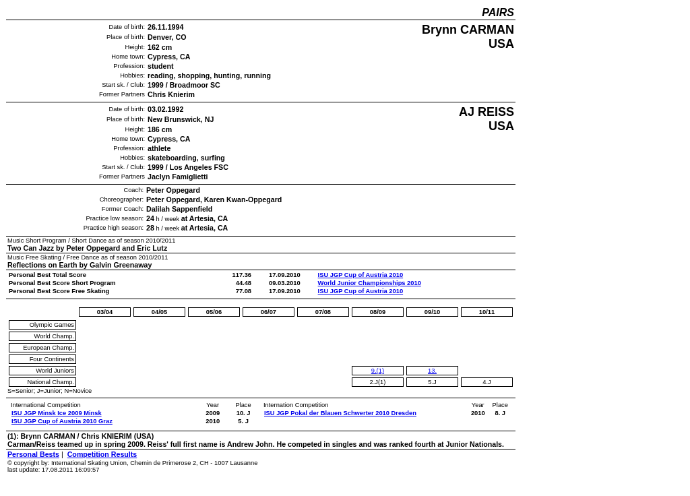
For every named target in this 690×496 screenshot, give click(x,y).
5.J (432, 382)
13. (432, 370)
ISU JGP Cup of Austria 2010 (361, 275)
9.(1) (377, 370)
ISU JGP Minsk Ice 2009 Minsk (56, 413)
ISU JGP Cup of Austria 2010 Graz (62, 421)
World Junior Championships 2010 (369, 283)
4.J (486, 382)
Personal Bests (33, 454)
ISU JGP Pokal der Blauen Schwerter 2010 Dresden (340, 413)
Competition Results (102, 454)
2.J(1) (377, 382)
